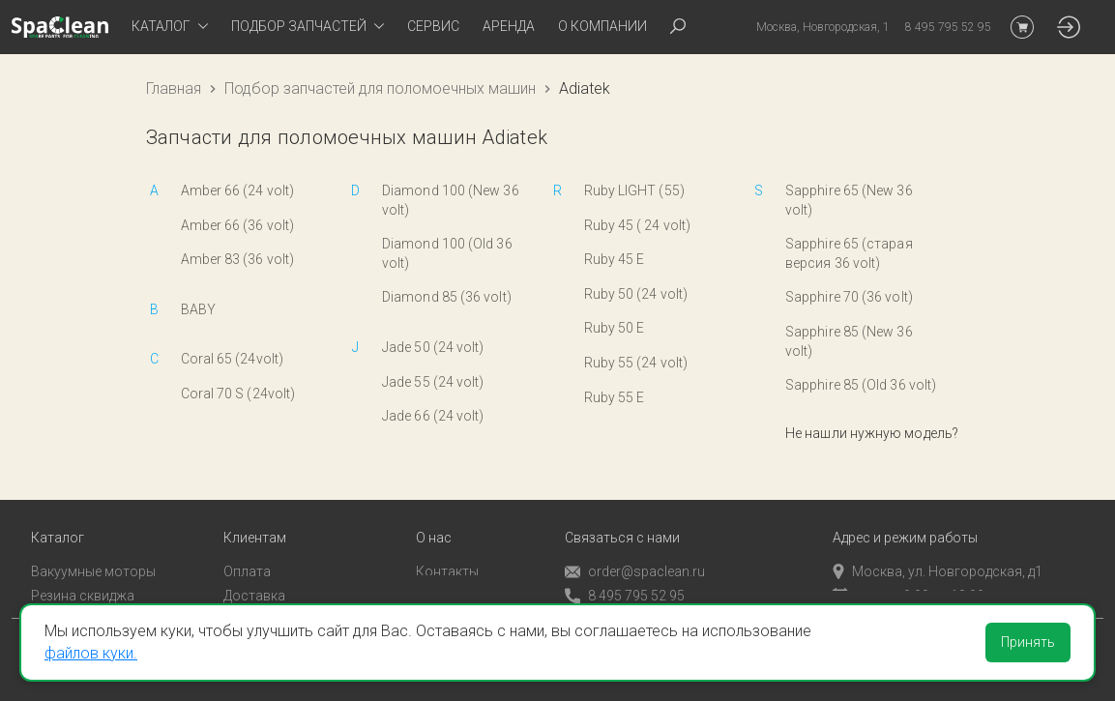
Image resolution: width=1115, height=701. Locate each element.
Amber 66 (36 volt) (238, 225)
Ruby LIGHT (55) (634, 190)
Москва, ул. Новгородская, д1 (937, 546)
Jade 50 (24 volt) (433, 347)
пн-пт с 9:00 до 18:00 (908, 570)
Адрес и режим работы (905, 513)
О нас (434, 513)
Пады (47, 593)
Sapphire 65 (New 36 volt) (849, 200)
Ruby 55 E (614, 397)
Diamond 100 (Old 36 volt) (447, 253)
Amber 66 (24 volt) (238, 190)
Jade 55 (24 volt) (433, 382)
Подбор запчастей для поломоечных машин (380, 88)
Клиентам (254, 513)
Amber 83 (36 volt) (238, 259)
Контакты (447, 546)
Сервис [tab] (433, 26)
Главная (173, 88)
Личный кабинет (275, 593)
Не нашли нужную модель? (871, 433)
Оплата (247, 546)
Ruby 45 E (614, 259)
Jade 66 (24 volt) (433, 416)
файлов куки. (90, 653)
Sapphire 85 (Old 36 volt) (860, 385)
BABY (198, 309)
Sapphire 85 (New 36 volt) (849, 341)
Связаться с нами (622, 513)
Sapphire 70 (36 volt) (849, 297)
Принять (1028, 642)
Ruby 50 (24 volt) (636, 294)
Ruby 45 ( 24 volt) (637, 225)
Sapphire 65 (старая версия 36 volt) (849, 253)
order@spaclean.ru (635, 547)
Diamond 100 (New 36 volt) (450, 200)
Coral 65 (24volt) (232, 358)
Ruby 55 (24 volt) (636, 362)
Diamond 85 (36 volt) (447, 297)
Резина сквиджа (82, 570)
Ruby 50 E (614, 328)
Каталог (57, 513)
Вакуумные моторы (93, 546)
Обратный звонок (622, 594)
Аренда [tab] (509, 26)
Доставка (254, 570)
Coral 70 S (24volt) (238, 393)
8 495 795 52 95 (625, 571)
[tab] (170, 27)
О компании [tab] (602, 26)
